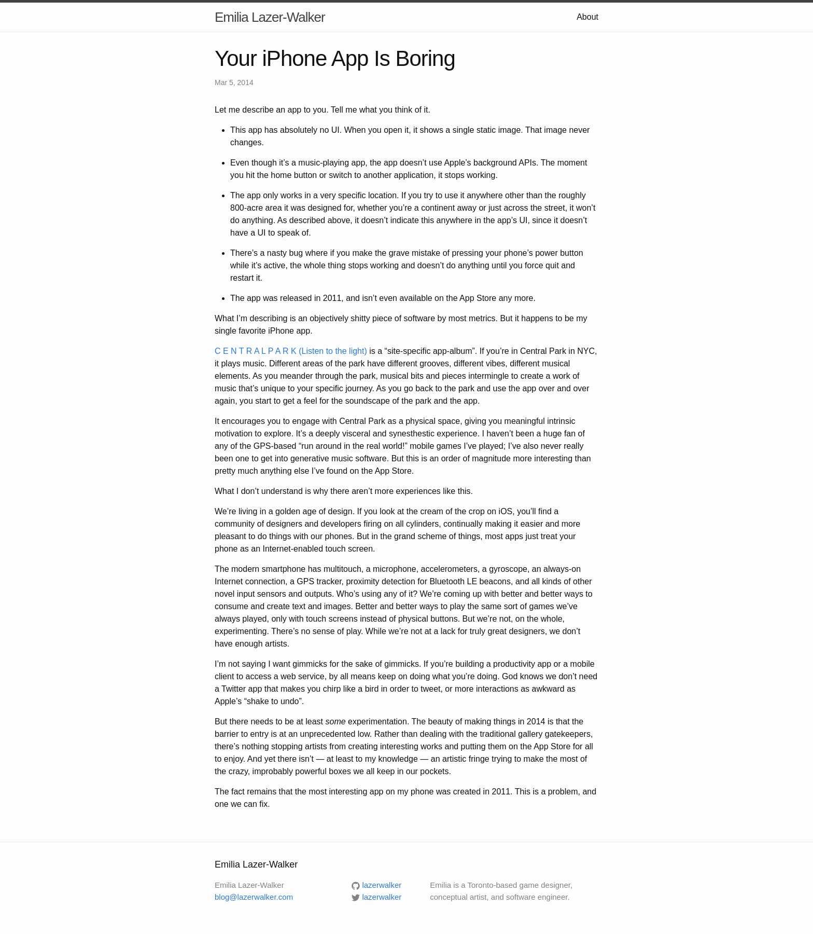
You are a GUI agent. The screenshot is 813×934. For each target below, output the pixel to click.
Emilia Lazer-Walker (270, 17)
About (587, 16)
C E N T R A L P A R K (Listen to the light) (291, 351)
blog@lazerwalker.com (254, 896)
